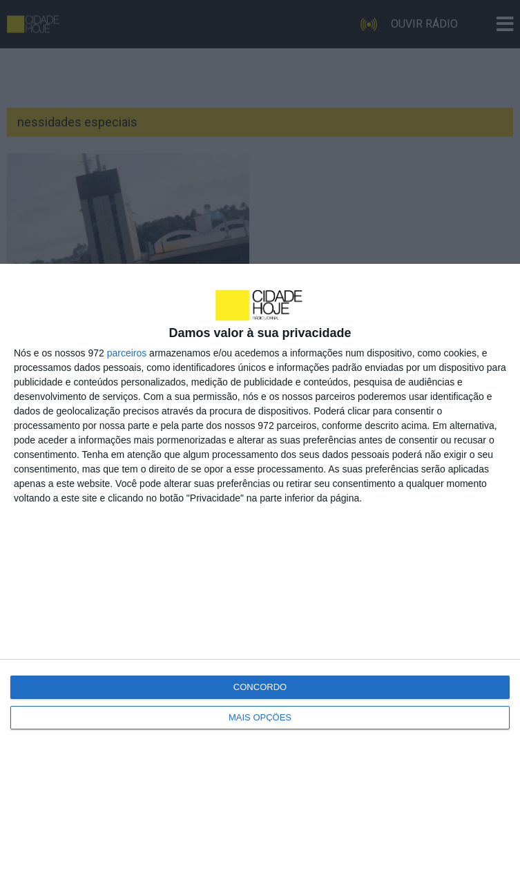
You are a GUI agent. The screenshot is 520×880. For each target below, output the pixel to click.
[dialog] (260, 572)
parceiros (127, 353)
